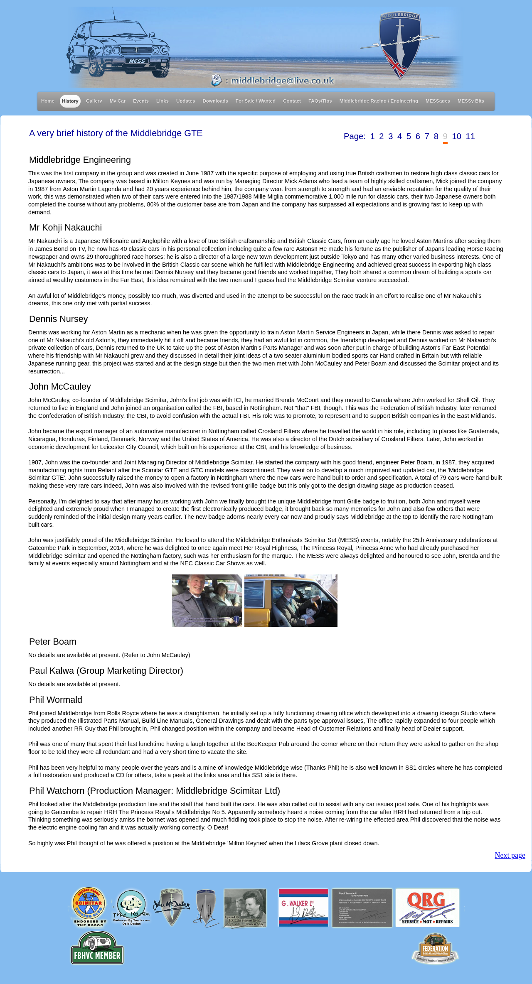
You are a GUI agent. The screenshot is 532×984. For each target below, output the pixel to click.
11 (470, 136)
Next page (510, 855)
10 (456, 136)
